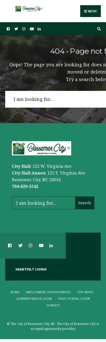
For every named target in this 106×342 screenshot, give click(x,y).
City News (85, 292)
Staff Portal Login (74, 298)
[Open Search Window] (98, 28)
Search (84, 202)
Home (14, 292)
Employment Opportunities (48, 292)
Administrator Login (34, 298)
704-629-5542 (25, 186)
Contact (53, 305)
